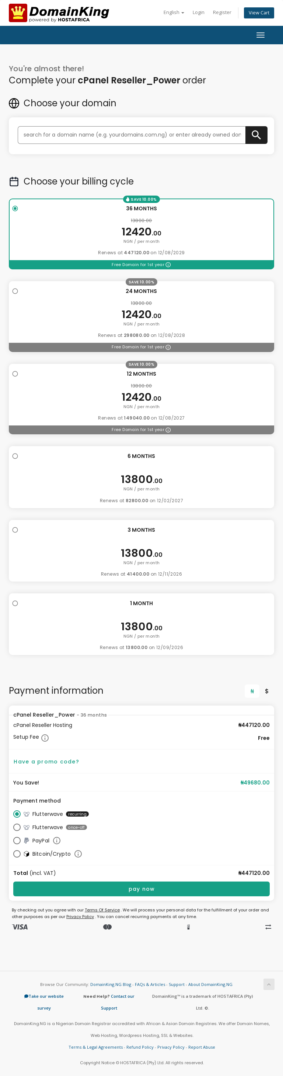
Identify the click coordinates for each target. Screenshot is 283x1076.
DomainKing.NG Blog (110, 984)
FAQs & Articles (150, 984)
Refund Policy (140, 1047)
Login (199, 12)
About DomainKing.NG (210, 984)
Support (177, 984)
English (174, 12)
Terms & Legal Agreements (96, 1047)
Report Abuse (201, 1047)
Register (222, 12)
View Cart (259, 13)
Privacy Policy (80, 917)
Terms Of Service (102, 910)
